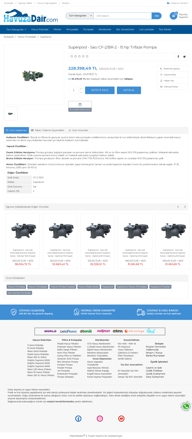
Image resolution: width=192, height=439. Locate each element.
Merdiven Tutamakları (97, 355)
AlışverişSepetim (183, 16)
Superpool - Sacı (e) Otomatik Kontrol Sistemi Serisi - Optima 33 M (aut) (133, 253)
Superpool (107, 286)
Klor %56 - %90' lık (127, 343)
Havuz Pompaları (38, 286)
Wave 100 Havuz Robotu (39, 369)
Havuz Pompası (16, 286)
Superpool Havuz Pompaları (132, 286)
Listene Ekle (168, 74)
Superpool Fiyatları (160, 286)
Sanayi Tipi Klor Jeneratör (130, 377)
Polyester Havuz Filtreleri (69, 347)
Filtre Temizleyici (125, 355)
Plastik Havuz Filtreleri (67, 343)
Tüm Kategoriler (15, 29)
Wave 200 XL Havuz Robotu (41, 375)
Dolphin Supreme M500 (38, 360)
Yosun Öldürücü (125, 349)
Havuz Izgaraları (95, 362)
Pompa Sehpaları (65, 377)
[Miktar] (74, 90)
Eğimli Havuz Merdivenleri (99, 349)
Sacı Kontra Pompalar (19, 292)
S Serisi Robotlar (35, 345)
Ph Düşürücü (124, 347)
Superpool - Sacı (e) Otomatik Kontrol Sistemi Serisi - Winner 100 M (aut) (21, 253)
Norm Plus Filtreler (66, 353)
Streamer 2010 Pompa (68, 358)
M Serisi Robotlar (35, 348)
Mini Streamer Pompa (67, 362)
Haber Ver (167, 80)
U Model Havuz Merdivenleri (100, 347)
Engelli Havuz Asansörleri (99, 374)
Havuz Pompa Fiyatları (63, 286)
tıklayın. (128, 79)
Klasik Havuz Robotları (38, 354)
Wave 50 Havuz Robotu (39, 372)
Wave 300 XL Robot (36, 357)
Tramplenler (93, 364)
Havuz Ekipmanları (89, 286)
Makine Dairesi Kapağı (98, 370)
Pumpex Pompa (65, 364)
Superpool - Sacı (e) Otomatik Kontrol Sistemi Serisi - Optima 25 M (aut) (171, 253)
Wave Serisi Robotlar (37, 351)
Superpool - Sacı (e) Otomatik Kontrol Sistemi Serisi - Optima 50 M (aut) (96, 253)
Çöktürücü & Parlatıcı (128, 353)
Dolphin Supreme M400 (38, 366)
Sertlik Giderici (125, 358)
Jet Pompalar (63, 370)
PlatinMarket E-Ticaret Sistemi (87, 436)
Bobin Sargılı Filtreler (67, 349)
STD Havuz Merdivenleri (99, 343)
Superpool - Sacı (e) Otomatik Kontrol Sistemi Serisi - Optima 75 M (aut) (58, 253)
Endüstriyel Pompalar (67, 374)
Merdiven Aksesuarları (98, 353)
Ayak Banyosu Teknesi (98, 368)
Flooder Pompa (64, 368)
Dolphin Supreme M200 (39, 363)
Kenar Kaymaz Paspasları (99, 377)
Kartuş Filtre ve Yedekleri (69, 355)
